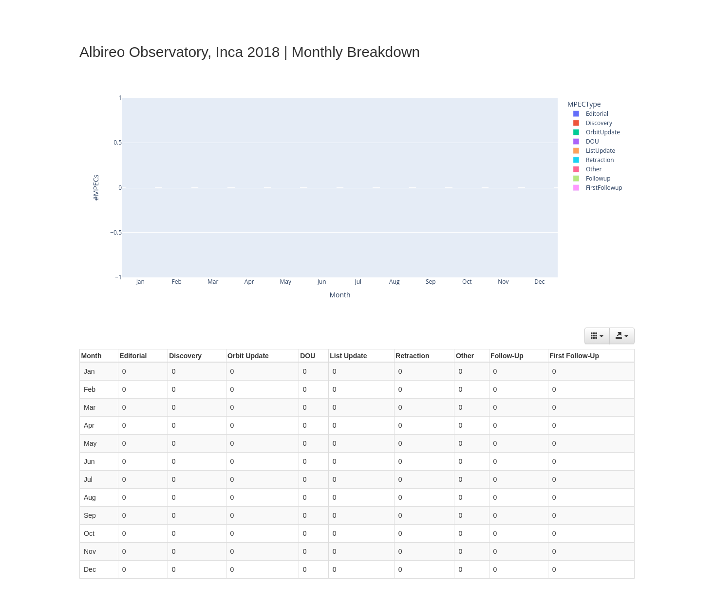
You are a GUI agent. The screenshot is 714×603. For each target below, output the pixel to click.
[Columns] (597, 336)
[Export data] (622, 336)
